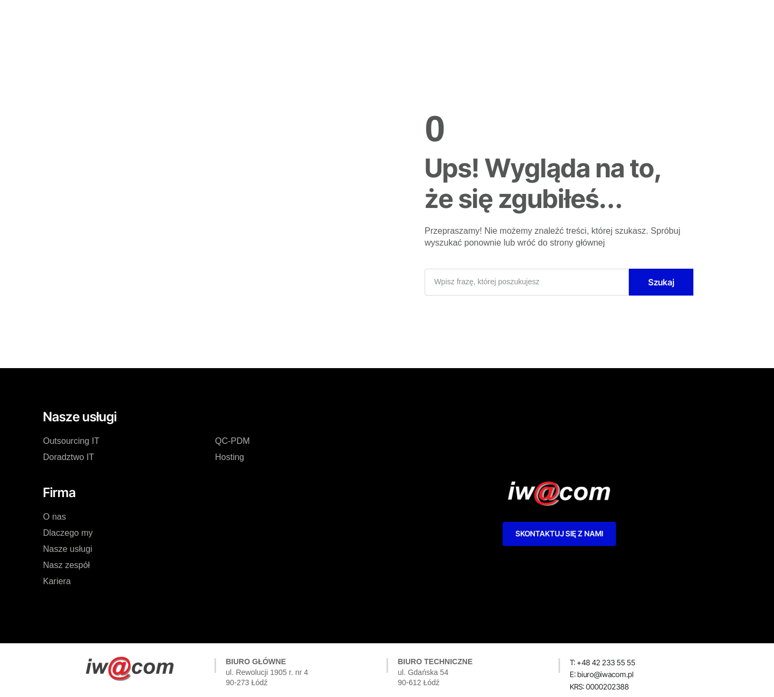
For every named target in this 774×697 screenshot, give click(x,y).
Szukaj (661, 282)
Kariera (463, 18)
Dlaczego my (281, 18)
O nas (229, 18)
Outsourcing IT (71, 440)
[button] (599, 686)
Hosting (229, 457)
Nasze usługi (346, 18)
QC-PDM (232, 440)
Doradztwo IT (68, 457)
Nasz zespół (410, 18)
